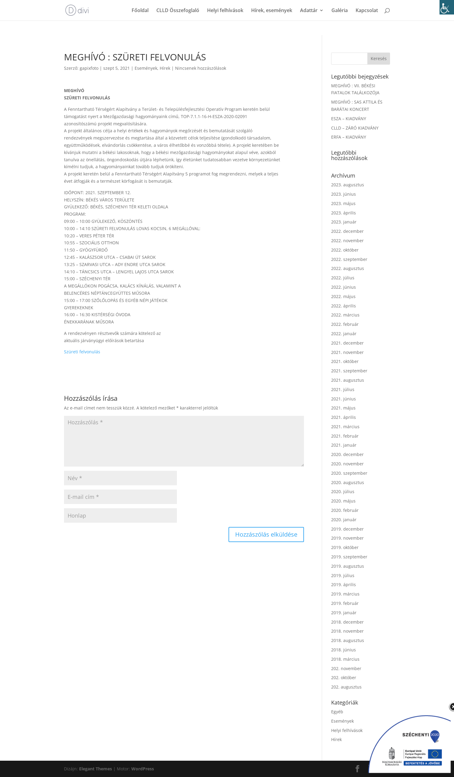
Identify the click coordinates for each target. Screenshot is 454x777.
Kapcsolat (367, 11)
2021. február (345, 436)
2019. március (345, 594)
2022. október (345, 250)
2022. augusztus (347, 268)
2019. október (345, 547)
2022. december (347, 231)
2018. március (345, 659)
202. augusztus (346, 687)
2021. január (343, 445)
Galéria (339, 11)
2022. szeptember (349, 259)
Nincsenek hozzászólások (200, 68)
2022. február (345, 324)
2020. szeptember (349, 473)
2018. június (343, 650)
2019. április (343, 584)
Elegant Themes (95, 769)
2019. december (347, 529)
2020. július (342, 491)
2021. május (343, 408)
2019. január (343, 612)
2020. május (343, 501)
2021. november (347, 352)
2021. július (342, 389)
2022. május (343, 296)
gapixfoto (89, 68)
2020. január (343, 519)
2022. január (343, 333)
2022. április (343, 306)
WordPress (142, 769)
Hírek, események (271, 11)
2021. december (347, 343)
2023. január (343, 222)
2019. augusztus (347, 566)
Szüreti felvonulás (82, 352)
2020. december (347, 454)
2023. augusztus (347, 185)
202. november (346, 668)
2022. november (347, 240)
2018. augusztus (347, 640)
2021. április (343, 417)
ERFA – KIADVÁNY (348, 137)
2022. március (345, 315)
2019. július (342, 575)
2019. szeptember (349, 557)
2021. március (345, 426)
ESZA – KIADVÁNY (348, 118)
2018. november (347, 631)
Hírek (165, 68)
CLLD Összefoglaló (177, 11)
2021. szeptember (349, 371)
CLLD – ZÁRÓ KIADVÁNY (355, 128)
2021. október (345, 361)
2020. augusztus (347, 482)
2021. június (343, 399)
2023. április (343, 213)
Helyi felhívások (225, 11)
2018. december (347, 622)
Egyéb (337, 711)
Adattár (309, 11)
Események (146, 68)
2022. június (343, 287)
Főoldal (140, 11)
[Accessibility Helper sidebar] (447, 7)
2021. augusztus (347, 380)
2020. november (347, 464)
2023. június (343, 194)
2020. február (345, 510)
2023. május (343, 203)
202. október (343, 677)
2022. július (342, 278)
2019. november (347, 538)
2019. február (345, 603)
